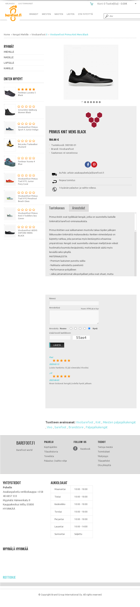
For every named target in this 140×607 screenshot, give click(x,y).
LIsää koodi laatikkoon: (60, 333)
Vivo (50, 427)
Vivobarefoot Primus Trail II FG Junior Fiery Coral (21, 179)
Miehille (9, 51)
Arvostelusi (74, 308)
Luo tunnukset (25, 4)
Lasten (70, 14)
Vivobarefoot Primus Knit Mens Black (16, 14)
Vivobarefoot (85, 422)
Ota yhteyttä (104, 465)
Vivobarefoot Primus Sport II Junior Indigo (21, 126)
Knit (98, 422)
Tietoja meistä (105, 447)
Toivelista (49, 456)
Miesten (46, 14)
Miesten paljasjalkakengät (119, 422)
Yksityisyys (103, 456)
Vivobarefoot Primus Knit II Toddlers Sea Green (21, 213)
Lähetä (55, 345)
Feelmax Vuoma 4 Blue (19, 160)
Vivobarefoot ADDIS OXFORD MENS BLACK (20, 230)
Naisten (59, 14)
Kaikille (8, 68)
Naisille (9, 57)
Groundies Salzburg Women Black (20, 109)
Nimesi (52, 298)
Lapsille (9, 62)
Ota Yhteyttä (85, 14)
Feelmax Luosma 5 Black (20, 91)
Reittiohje (9, 577)
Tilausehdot (104, 461)
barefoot (61, 427)
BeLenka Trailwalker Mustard (21, 143)
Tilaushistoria (51, 451)
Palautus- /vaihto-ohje (55, 461)
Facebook (85, 449)
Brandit (33, 14)
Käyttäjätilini (50, 447)
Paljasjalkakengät (97, 427)
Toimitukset (104, 451)
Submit (106, 16)
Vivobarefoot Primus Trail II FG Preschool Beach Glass (21, 196)
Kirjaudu (10, 4)
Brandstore (76, 427)
